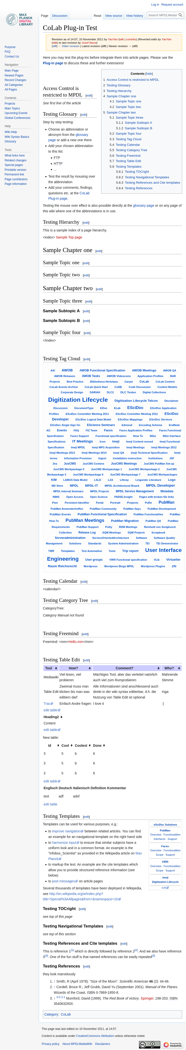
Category (51, 1014)
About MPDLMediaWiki (77, 1044)
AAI (52, 370)
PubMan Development (161, 508)
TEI (147, 543)
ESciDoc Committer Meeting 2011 (87, 413)
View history (134, 15)
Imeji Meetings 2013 (62, 452)
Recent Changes (15, 80)
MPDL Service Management (135, 491)
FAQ (76, 430)
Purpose (10, 47)
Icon (102, 441)
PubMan (166, 502)
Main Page (11, 70)
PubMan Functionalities (148, 514)
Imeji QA (118, 452)
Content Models (167, 387)
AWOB (67, 370)
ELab (117, 408)
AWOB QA (169, 370)
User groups (94, 559)
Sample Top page (69, 237)
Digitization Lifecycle (78, 399)
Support (172, 838)
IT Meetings (82, 441)
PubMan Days (132, 508)
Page (44, 15)
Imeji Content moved (139, 441)
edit (89, 95)
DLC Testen (128, 392)
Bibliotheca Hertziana (104, 381)
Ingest (102, 458)
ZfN (174, 566)
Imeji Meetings (135, 447)
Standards (94, 543)
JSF (171, 458)
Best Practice (75, 381)
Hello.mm (76, 642)
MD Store (57, 485)
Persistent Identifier (77, 502)
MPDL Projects (99, 491)
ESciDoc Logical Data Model (93, 419)
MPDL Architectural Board (122, 485)
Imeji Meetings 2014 (94, 452)
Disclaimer (171, 400)
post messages (63, 881)
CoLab (144, 381)
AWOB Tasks (91, 376)
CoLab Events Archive (63, 387)
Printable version (15, 170)
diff (54, 46)
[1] (72, 950)
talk (121, 39)
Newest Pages (14, 75)
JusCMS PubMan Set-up (159, 463)
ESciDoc (135, 407)
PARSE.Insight (123, 496)
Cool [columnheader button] (65, 745)
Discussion (61, 408)
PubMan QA (153, 520)
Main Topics (12, 108)
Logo (172, 480)
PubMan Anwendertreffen (67, 508)
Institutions (155, 458)
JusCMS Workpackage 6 (88, 474)
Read (97, 15)
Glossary (10, 141)
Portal (99, 502)
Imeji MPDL (78, 447)
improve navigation (66, 831)
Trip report (130, 551)
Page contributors (16, 179)
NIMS (56, 496)
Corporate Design (72, 392)
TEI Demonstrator (167, 543)
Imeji (115, 441)
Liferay (124, 479)
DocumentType (83, 408)
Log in (155, 4)
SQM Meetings (111, 532)
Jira (54, 463)
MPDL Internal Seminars (68, 491)
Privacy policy (50, 1044)
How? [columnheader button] (73, 668)
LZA (110, 479)
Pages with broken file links (156, 496)
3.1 (63, 997)
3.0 (58, 997)
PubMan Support (88, 526)
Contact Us (12, 56)
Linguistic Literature (148, 479)
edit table (50, 710)
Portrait (115, 502)
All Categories (14, 85)
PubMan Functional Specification (102, 514)
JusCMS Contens (93, 463)
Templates (68, 550)
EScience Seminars (101, 425)
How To (138, 435)
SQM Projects (136, 532)
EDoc (104, 408)
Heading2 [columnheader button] (51, 717)
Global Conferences (17, 118)
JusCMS (70, 463)
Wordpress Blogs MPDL (119, 566)
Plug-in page (53, 63)
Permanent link (14, 174)
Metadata (167, 491)
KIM (54, 480)
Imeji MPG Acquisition (106, 447)
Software (141, 537)
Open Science (99, 496)
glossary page (143, 205)
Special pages (14, 165)
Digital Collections (154, 392)
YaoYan (166, 39)
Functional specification (110, 436)
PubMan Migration (125, 521)
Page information (16, 184)
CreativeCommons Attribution (95, 1036)
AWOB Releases (64, 376)
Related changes (15, 160)
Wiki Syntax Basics (17, 137)
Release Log (87, 532)
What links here (15, 155)
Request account (172, 4)
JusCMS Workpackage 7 (125, 474)
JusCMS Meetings (124, 463)
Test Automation (91, 551)
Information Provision (78, 458)
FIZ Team (91, 430)
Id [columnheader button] (49, 745)
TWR (51, 551)
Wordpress (90, 566)
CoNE (118, 387)
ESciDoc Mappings (130, 419)
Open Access (74, 496)
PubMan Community (103, 508)
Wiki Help (11, 132)
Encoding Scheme (150, 425)
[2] (136, 950)
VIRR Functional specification (128, 559)
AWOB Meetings (144, 370)
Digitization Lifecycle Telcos (136, 400)
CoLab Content (165, 381)
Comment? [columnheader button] (124, 668)
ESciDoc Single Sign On (65, 425)
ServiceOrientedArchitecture (110, 537)
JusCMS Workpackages (162, 474)
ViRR (165, 861)
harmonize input (64, 843)
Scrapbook (158, 532)
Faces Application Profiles (135, 430)
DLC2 (110, 392)
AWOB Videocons (119, 375)
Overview (155, 834)
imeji (165, 877)
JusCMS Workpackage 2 (144, 469)
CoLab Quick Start (96, 387)
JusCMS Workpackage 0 (68, 469)
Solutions (75, 543)
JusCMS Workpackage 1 (106, 469)
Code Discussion (140, 387)
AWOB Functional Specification (102, 370)
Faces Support (79, 436)
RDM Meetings (128, 526)
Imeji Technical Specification (149, 452)
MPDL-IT (91, 485)
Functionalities (171, 834)
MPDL (74, 485)
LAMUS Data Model (75, 479)
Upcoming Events (16, 113)
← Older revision (68, 46)
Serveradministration (70, 538)
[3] (46, 955)
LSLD (97, 479)
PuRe (148, 502)
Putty (108, 526)
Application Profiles (150, 376)
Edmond (127, 425)
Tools (112, 551)
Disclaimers (102, 1044)
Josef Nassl (89, 42)
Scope (159, 854)
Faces (108, 430)
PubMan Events (60, 514)
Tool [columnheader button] (48, 668)
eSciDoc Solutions (165, 824)
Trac (47, 703)
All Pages (11, 89)
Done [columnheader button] (97, 745)
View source (113, 15)
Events (62, 430)
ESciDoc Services (160, 419)
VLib (157, 559)
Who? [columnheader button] (169, 668)
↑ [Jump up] (54, 981)
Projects (132, 502)
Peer (55, 502)
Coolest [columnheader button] (81, 745)
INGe (153, 436)
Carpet (128, 381)
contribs (131, 39)
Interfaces (159, 838)
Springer (147, 998)
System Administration (123, 543)
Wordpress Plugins (153, 566)
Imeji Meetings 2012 (164, 447)
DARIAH (95, 392)
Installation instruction (127, 458)
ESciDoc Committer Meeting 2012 (137, 413)
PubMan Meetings (85, 520)
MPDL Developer (160, 485)
